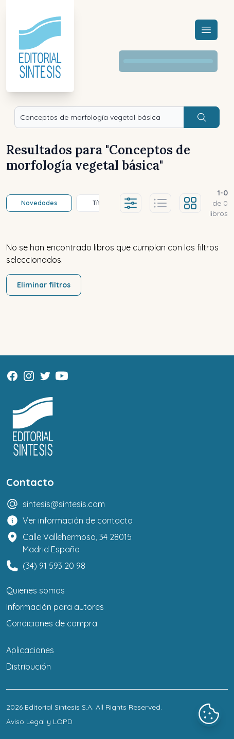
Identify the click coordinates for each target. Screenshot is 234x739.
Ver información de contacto (78, 520)
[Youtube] (62, 376)
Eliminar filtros (43, 285)
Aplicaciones (30, 650)
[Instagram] (29, 376)
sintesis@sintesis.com (64, 504)
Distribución (28, 666)
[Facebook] (12, 376)
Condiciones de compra (51, 623)
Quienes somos (35, 590)
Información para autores (55, 607)
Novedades (39, 203)
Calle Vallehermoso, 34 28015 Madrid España (77, 543)
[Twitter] (45, 376)
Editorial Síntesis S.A (58, 707)
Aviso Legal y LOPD (39, 721)
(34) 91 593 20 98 (54, 566)
